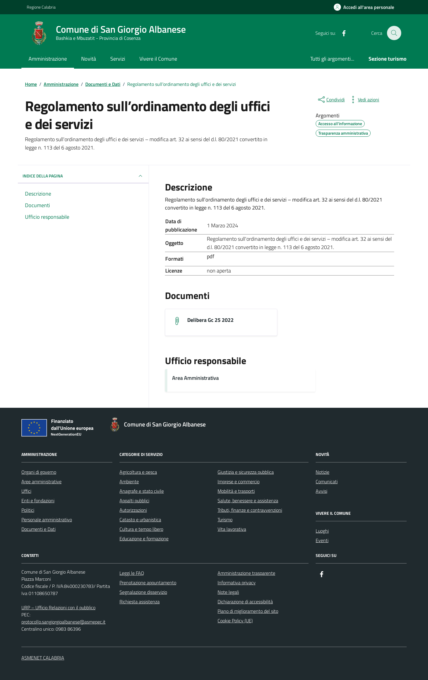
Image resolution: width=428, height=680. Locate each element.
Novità (88, 59)
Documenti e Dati (38, 529)
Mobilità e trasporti (236, 491)
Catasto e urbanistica (140, 519)
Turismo (225, 519)
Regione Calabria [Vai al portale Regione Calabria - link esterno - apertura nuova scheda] (41, 7)
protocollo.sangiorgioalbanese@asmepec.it (63, 621)
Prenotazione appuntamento (147, 582)
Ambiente (129, 481)
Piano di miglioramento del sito (248, 611)
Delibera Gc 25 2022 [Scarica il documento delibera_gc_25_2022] (210, 320)
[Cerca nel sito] (394, 33)
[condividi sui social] (331, 99)
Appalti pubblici (134, 500)
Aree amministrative (41, 481)
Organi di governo (38, 472)
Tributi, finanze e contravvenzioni (250, 510)
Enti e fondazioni (37, 500)
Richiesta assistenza (139, 601)
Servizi (117, 59)
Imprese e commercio (238, 481)
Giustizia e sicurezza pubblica (246, 472)
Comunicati (327, 481)
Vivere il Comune (158, 59)
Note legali (228, 592)
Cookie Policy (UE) (235, 620)
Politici (27, 510)
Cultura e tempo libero (141, 529)
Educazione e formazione (144, 538)
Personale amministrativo (46, 519)
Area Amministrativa (195, 378)
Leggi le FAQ (131, 573)
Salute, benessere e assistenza (248, 500)
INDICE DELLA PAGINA (83, 176)
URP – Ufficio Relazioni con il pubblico (58, 607)
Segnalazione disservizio (143, 592)
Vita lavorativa (232, 529)
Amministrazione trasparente (246, 573)
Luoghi (322, 530)
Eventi (322, 540)
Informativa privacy (237, 582)
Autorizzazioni (133, 510)
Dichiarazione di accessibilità (245, 601)
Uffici (26, 491)
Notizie (322, 472)
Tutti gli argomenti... (332, 59)
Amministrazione (48, 59)
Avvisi (321, 491)
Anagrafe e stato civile (141, 491)
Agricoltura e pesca (138, 472)
